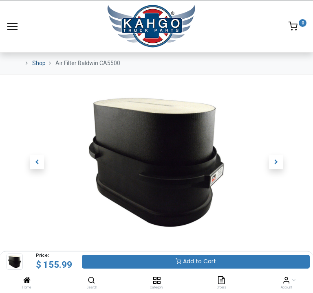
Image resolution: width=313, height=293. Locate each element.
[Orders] (221, 281)
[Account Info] (286, 281)
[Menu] (12, 26)
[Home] (27, 281)
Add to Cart (196, 261)
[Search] (91, 281)
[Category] (157, 281)
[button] (37, 162)
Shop (39, 63)
